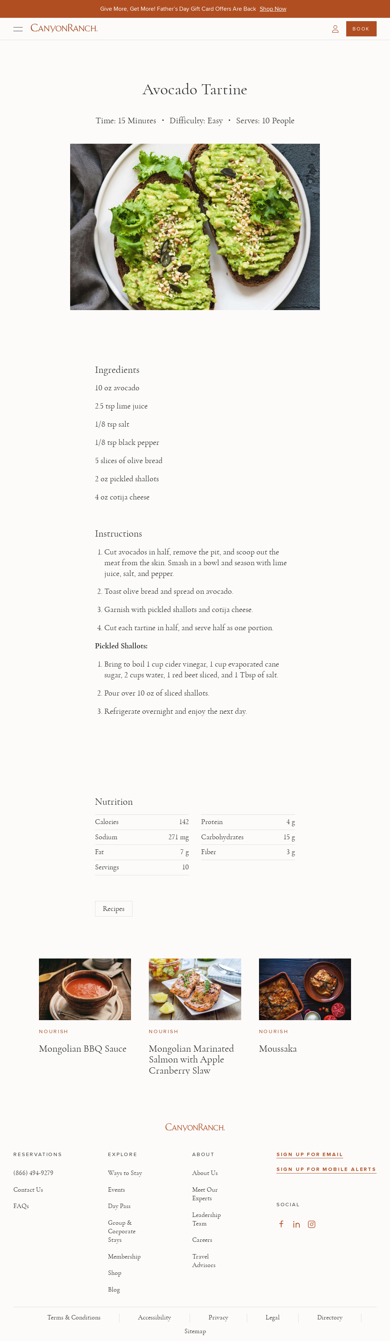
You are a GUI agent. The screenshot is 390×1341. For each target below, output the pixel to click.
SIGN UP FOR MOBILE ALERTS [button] (326, 1169)
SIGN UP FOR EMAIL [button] (310, 1154)
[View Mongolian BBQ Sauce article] (85, 989)
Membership (124, 1256)
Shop (114, 1273)
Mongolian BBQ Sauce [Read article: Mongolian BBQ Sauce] (83, 1049)
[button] (335, 29)
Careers (202, 1240)
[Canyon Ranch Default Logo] (64, 29)
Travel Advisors (204, 1261)
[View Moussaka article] (305, 989)
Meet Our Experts (205, 1194)
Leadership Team (206, 1219)
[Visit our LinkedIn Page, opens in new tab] (296, 1224)
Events (116, 1190)
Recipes (114, 908)
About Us (205, 1173)
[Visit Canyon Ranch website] (195, 1127)
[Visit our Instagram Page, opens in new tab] (311, 1224)
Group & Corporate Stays (121, 1232)
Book (361, 28)
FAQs (21, 1206)
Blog (114, 1289)
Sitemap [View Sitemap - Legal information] (195, 1331)
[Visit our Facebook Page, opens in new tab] (281, 1224)
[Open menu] (18, 29)
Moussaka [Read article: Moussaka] (278, 1049)
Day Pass (119, 1206)
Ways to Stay (125, 1173)
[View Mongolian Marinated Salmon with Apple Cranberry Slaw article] (195, 989)
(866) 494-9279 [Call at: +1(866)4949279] (33, 1173)
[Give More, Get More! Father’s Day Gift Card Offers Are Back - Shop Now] (273, 8)
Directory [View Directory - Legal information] (330, 1317)
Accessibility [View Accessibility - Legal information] (154, 1317)
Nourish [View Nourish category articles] (54, 1032)
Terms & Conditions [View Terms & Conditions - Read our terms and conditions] (74, 1317)
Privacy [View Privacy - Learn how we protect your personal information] (218, 1317)
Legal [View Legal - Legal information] (273, 1317)
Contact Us (28, 1190)
